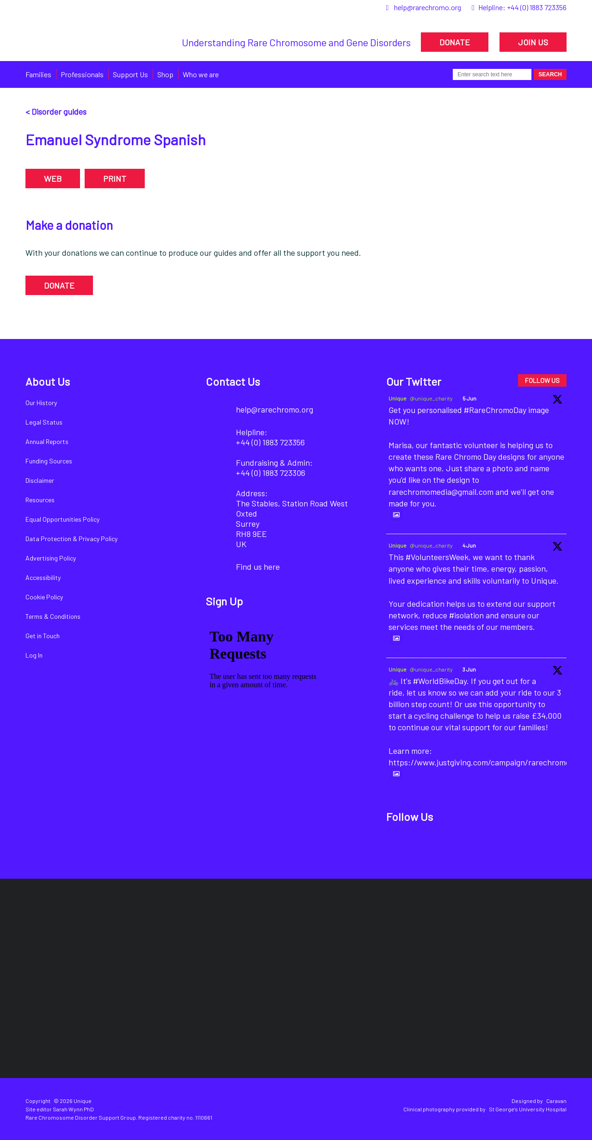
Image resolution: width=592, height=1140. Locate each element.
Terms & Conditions (52, 616)
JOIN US (533, 42)
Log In (34, 655)
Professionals (82, 74)
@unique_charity (431, 398)
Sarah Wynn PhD (73, 1109)
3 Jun (469, 669)
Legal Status (43, 422)
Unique (397, 398)
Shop (165, 74)
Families (38, 74)
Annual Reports (46, 441)
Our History (41, 403)
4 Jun (469, 545)
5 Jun (469, 398)
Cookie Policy (44, 597)
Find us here (258, 566)
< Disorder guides (55, 111)
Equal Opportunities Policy (62, 519)
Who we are (201, 74)
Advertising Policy (50, 558)
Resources (40, 500)
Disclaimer (39, 480)
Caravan (556, 1100)
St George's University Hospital (528, 1109)
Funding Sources (48, 461)
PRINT (114, 178)
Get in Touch (42, 636)
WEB (53, 178)
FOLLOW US (542, 380)
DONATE (454, 42)
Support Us (130, 74)
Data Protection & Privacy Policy (71, 538)
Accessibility (43, 577)
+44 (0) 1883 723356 (537, 7)
